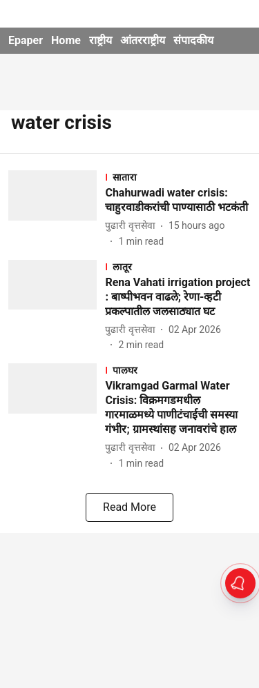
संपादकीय (193, 40)
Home (66, 40)
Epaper (25, 40)
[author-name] (132, 226)
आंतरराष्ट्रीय (142, 40)
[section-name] (178, 176)
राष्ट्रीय (100, 40)
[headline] (178, 200)
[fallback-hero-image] (56, 209)
